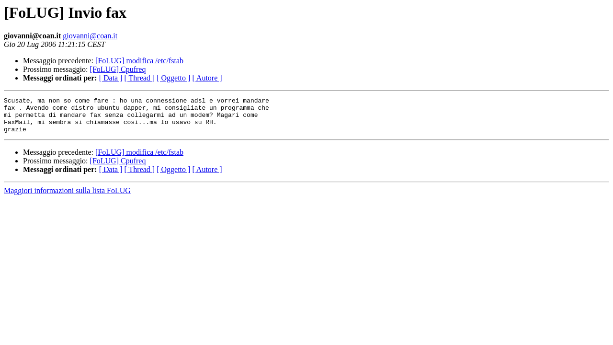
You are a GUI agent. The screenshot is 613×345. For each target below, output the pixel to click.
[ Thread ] (140, 78)
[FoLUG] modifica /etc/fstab (139, 61)
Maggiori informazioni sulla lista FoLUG (67, 198)
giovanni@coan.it (90, 36)
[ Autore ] (207, 78)
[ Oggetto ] (173, 78)
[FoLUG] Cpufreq (118, 69)
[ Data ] (111, 78)
